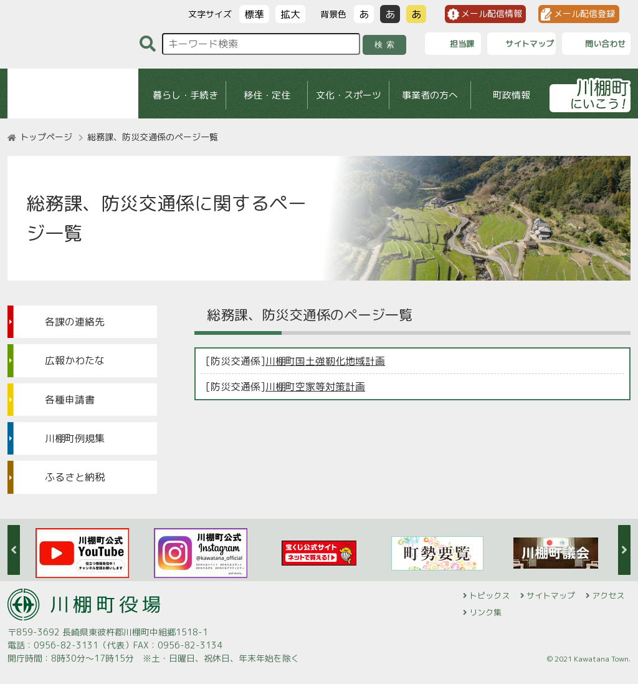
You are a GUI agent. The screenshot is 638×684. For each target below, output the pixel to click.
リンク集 (485, 612)
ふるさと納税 (75, 477)
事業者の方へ (430, 95)
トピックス (489, 595)
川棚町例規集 (75, 438)
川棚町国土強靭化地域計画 (325, 361)
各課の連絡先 (75, 322)
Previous (13, 550)
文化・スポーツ (348, 95)
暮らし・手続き (185, 95)
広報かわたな (75, 360)
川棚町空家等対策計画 (315, 386)
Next (624, 550)
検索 (386, 44)
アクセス (608, 595)
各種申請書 (70, 400)
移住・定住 (267, 95)
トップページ (46, 137)
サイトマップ (550, 595)
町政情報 (511, 95)
